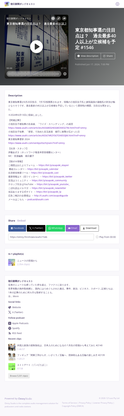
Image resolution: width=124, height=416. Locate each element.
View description (87, 55)
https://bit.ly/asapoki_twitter (57, 176)
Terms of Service (69, 402)
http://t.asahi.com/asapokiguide (51, 195)
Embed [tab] (21, 220)
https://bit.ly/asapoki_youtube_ (53, 184)
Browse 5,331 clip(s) (19, 375)
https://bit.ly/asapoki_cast (44, 172)
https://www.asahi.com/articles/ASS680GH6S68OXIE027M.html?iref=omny (47, 127)
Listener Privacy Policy (103, 402)
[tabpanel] (62, 152)
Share (108, 55)
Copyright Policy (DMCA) (73, 406)
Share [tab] (11, 220)
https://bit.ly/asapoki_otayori (54, 165)
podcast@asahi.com (38, 199)
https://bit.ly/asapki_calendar (42, 169)
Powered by (18, 398)
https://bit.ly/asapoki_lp (48, 191)
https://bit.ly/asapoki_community (49, 180)
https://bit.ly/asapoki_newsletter (49, 188)
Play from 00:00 (106, 236)
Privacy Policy (85, 402)
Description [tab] (15, 95)
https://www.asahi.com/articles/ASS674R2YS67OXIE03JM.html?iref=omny (47, 135)
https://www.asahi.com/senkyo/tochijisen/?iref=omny (36, 142)
